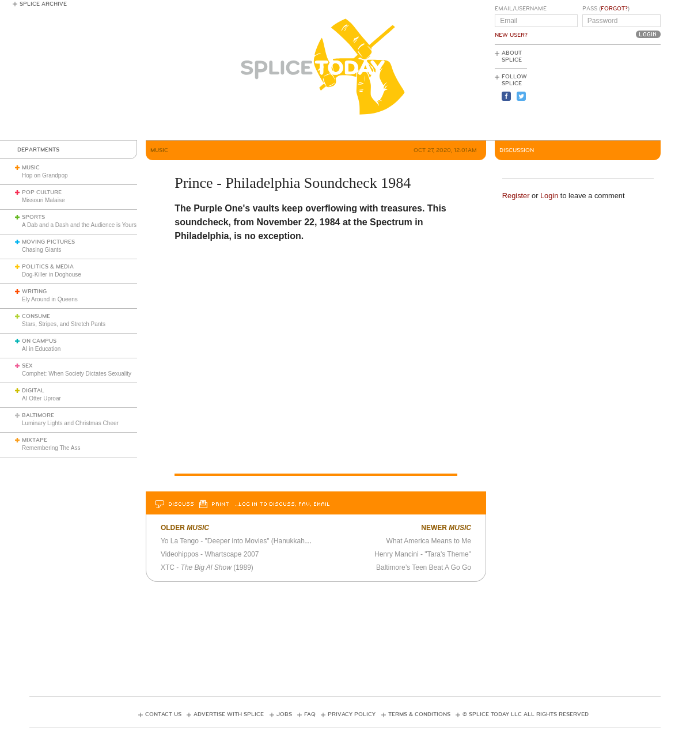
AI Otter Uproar (41, 398)
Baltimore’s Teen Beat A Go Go (423, 567)
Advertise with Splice (229, 714)
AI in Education (41, 349)
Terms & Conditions (419, 714)
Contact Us (163, 714)
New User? (511, 35)
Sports (33, 217)
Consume (36, 316)
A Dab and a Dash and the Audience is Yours (79, 225)
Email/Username (521, 8)
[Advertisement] (609, 93)
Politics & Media (48, 266)
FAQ (310, 714)
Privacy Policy (352, 714)
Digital (33, 390)
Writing (34, 291)
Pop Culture (42, 192)
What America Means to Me (428, 541)
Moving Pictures (48, 242)
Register (516, 195)
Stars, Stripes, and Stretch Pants (63, 324)
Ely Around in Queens (50, 299)
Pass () (606, 8)
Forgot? (614, 8)
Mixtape (34, 440)
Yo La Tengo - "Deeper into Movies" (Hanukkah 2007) (242, 541)
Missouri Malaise (43, 200)
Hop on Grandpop (45, 175)
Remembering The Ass (51, 448)
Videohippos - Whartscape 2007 (210, 554)
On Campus (39, 341)
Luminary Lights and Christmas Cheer (70, 423)
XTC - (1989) (207, 567)
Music (31, 167)
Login (549, 195)
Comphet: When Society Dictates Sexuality (76, 373)
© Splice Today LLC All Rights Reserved (525, 714)
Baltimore (38, 415)
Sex (27, 365)
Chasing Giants (41, 250)
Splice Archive (43, 4)
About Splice (512, 56)
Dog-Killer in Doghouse (51, 274)
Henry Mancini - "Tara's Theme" (422, 554)
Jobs (284, 714)
